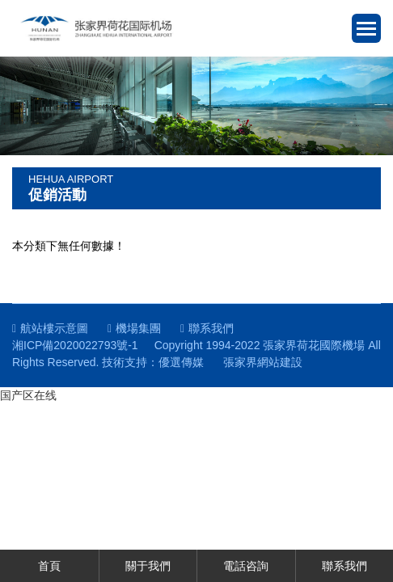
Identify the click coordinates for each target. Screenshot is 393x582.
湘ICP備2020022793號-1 (75, 345)
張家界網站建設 (262, 362)
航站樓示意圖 (50, 328)
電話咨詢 (245, 565)
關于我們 (148, 565)
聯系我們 (207, 328)
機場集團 (134, 328)
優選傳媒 (181, 362)
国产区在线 (28, 395)
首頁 (49, 565)
